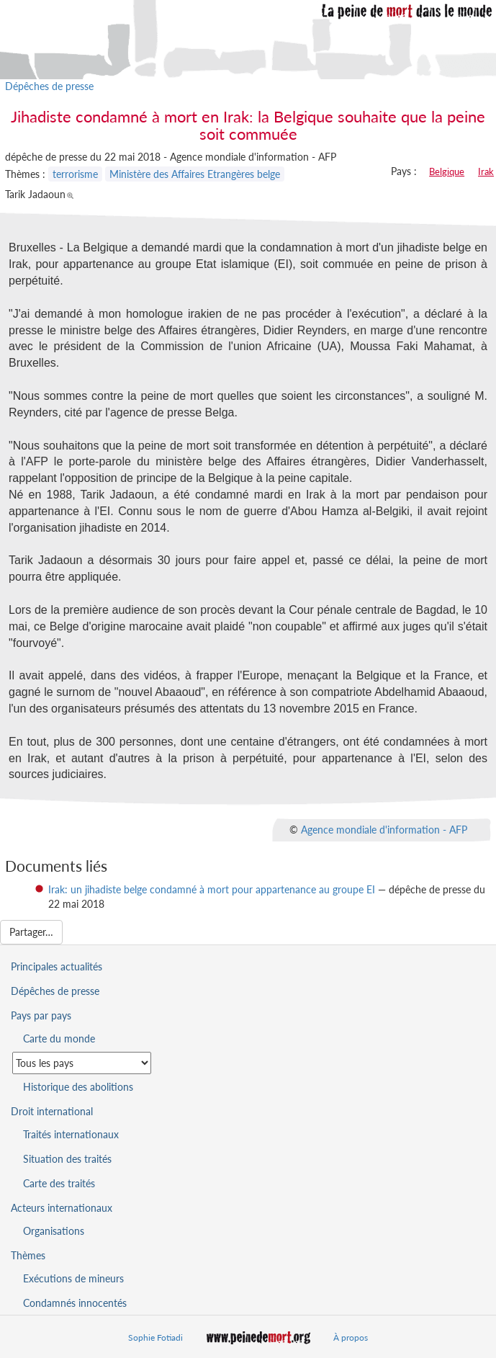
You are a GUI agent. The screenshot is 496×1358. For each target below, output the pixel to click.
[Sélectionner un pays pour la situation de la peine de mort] (81, 1063)
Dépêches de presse (49, 86)
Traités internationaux (71, 1134)
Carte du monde (59, 1038)
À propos (350, 1337)
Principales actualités (56, 966)
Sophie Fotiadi (155, 1337)
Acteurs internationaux (61, 1208)
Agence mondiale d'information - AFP (384, 829)
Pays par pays (41, 1015)
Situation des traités (67, 1159)
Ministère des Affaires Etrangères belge (194, 174)
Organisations (53, 1231)
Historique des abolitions (78, 1087)
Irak (486, 171)
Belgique (446, 171)
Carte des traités (59, 1183)
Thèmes (28, 1255)
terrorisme (75, 174)
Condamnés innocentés (75, 1303)
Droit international (52, 1111)
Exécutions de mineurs (73, 1278)
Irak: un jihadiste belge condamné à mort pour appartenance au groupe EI (211, 889)
